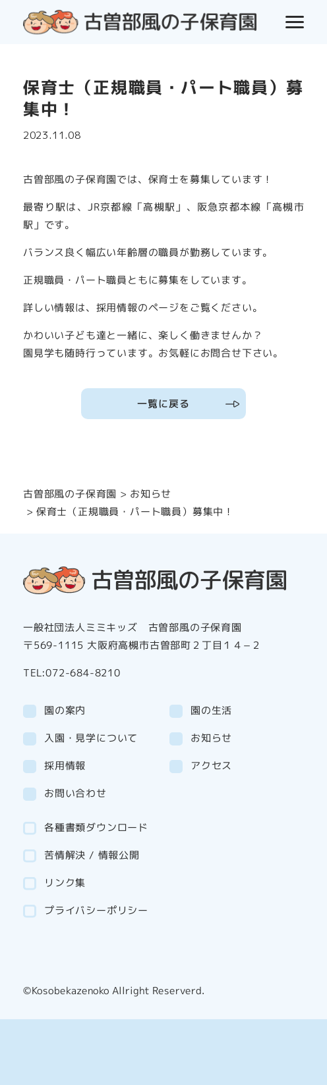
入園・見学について (91, 738)
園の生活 (211, 710)
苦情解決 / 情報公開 (92, 855)
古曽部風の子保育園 (70, 494)
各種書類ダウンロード (96, 827)
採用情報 (65, 765)
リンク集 (65, 883)
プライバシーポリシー (96, 910)
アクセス (211, 765)
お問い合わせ (75, 793)
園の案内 (65, 710)
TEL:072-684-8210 (72, 673)
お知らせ (150, 494)
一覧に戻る (163, 404)
